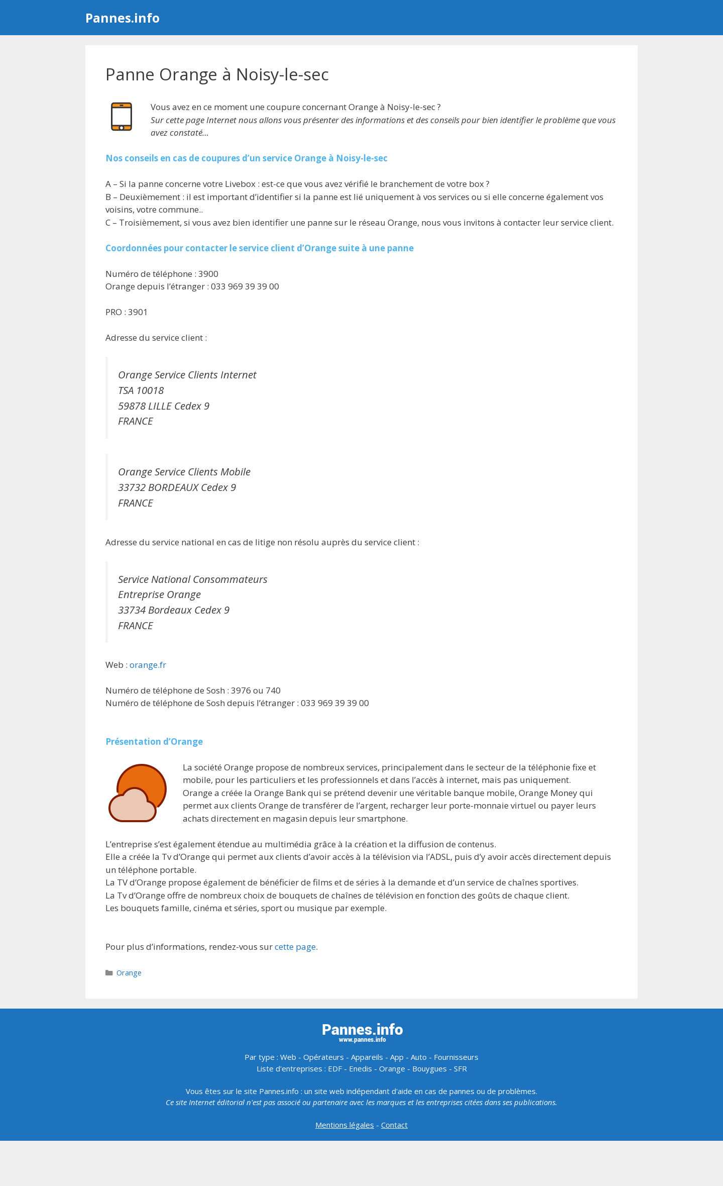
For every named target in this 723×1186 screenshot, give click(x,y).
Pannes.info (122, 17)
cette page (295, 946)
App (397, 1057)
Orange (129, 972)
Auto (419, 1057)
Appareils (367, 1057)
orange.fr (148, 664)
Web (288, 1057)
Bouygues (429, 1068)
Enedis (360, 1068)
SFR (460, 1068)
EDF (335, 1068)
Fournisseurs (456, 1057)
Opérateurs (323, 1057)
